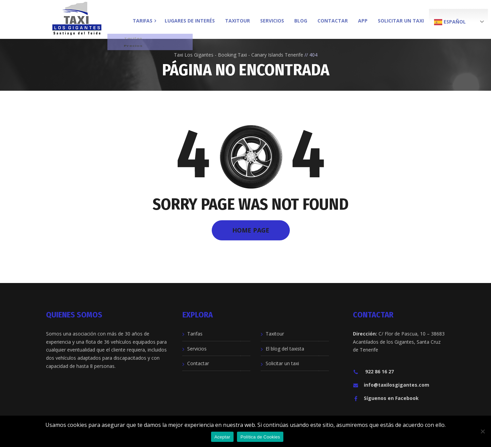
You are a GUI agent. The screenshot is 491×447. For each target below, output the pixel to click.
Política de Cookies (260, 436)
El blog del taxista (285, 348)
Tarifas (195, 333)
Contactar (198, 363)
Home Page (250, 230)
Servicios (197, 348)
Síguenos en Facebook (386, 398)
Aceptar (222, 436)
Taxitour (275, 333)
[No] (482, 431)
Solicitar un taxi (282, 363)
